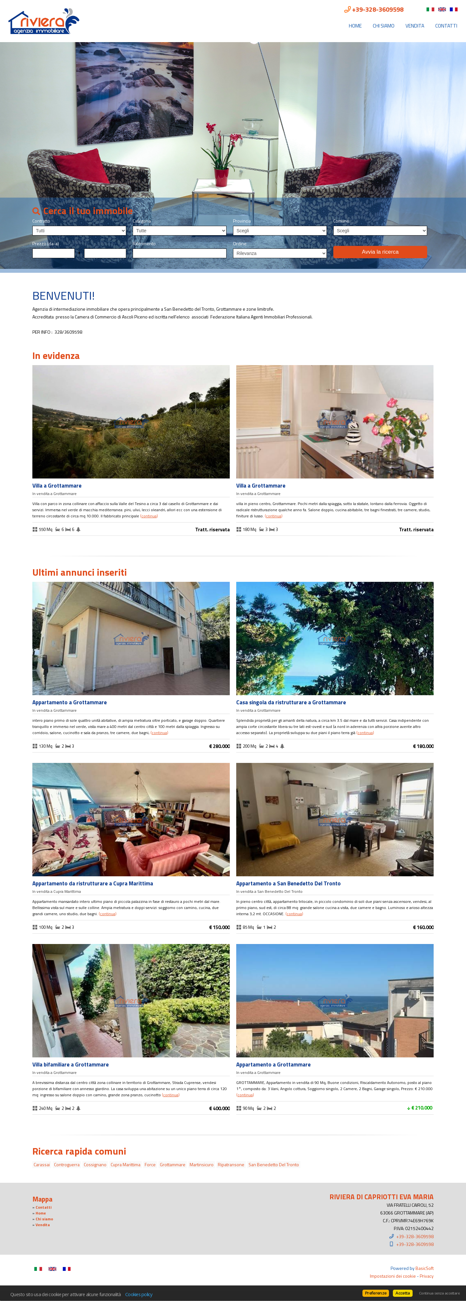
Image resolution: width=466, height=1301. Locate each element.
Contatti (446, 25)
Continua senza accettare (439, 1293)
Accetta (402, 1293)
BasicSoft (425, 1268)
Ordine (240, 243)
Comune (341, 221)
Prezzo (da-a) (45, 243)
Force (150, 1164)
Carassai (42, 1164)
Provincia (242, 221)
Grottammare (172, 1164)
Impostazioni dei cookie (393, 1275)
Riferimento (144, 243)
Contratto (41, 221)
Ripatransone (231, 1164)
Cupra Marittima (125, 1164)
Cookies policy (138, 1294)
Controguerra (67, 1164)
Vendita (414, 25)
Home (355, 25)
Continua (149, 516)
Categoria (142, 221)
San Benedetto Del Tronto (274, 1164)
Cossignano (95, 1164)
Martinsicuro (202, 1164)
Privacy (427, 1275)
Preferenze (375, 1293)
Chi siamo (383, 25)
